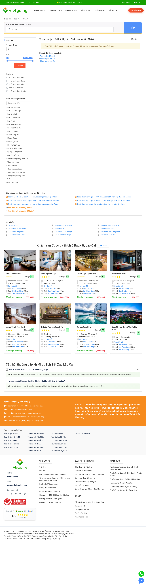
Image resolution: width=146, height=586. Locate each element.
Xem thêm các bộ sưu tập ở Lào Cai (21, 211)
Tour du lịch (55, 10)
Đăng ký (137, 2)
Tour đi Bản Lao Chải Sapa (108, 225)
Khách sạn (39, 10)
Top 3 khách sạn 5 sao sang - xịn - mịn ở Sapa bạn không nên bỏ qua (33, 204)
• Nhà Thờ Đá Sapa (13, 145)
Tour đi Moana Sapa (106, 229)
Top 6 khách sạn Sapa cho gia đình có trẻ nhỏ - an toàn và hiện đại (101, 204)
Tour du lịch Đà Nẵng (35, 440)
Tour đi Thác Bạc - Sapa (61, 235)
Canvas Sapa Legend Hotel (87, 274)
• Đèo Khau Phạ (12, 183)
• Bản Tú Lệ (10, 121)
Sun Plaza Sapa (18, 293)
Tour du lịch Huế (57, 434)
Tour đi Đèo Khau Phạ (107, 235)
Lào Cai (17, 19)
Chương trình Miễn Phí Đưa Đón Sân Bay (54, 495)
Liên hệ (42, 471)
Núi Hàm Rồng (17, 291)
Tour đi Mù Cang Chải (15, 232)
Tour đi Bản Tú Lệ (59, 229)
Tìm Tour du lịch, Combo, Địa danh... (19, 25)
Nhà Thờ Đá (16, 288)
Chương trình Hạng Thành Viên (50, 502)
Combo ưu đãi (71, 10)
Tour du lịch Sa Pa (10, 440)
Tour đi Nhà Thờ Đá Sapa (62, 232)
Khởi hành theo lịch (16, 88)
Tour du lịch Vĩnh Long (59, 447)
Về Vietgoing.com (81, 517)
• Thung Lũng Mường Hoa (15, 172)
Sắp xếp (135, 39)
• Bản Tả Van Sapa (13, 118)
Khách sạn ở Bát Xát (47, 59)
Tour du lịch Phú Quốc (59, 440)
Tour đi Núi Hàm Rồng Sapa (109, 232)
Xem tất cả (103, 246)
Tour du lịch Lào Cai (47, 56)
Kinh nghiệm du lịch (82, 510)
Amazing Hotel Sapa (48, 274)
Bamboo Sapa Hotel (84, 327)
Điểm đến (99, 10)
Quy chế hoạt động (82, 485)
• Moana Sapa (11, 138)
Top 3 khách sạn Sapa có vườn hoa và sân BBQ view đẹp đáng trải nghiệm (104, 197)
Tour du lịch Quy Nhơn (59, 451)
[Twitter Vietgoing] (16, 494)
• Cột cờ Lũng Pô (12, 135)
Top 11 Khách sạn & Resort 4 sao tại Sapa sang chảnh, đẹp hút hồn (32, 197)
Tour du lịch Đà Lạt (34, 451)
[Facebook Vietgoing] (7, 494)
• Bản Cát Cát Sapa (13, 107)
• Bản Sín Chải (11, 114)
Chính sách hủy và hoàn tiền (85, 478)
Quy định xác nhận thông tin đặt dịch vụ (89, 474)
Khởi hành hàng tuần (16, 84)
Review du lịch (80, 506)
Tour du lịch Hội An (35, 444)
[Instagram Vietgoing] (12, 494)
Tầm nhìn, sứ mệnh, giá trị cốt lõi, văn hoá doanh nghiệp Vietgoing (54, 479)
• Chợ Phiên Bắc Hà (13, 124)
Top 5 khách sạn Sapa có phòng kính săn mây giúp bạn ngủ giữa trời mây (103, 200)
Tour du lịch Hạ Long (11, 444)
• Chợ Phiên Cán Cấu (13, 128)
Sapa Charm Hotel (119, 274)
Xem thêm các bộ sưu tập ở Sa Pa (20, 208)
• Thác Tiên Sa (11, 165)
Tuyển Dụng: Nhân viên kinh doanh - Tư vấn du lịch (126, 474)
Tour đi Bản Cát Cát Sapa (62, 225)
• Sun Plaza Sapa (12, 155)
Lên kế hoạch (136, 10)
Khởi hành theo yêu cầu (17, 91)
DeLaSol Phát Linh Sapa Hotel (52, 327)
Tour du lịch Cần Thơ (58, 437)
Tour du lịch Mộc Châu (36, 437)
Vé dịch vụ (85, 10)
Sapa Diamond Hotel (13, 274)
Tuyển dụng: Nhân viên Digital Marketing (125, 479)
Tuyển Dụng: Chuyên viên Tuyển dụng (123, 490)
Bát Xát (25, 19)
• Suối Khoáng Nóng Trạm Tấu (17, 159)
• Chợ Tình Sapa (12, 131)
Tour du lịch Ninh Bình (36, 434)
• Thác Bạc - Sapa (12, 162)
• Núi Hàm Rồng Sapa (14, 148)
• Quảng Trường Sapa (14, 152)
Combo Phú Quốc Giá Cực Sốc (70, 2)
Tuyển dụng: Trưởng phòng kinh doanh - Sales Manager (124, 468)
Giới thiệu (42, 467)
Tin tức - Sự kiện (81, 513)
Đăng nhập (125, 2)
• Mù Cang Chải (12, 141)
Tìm (133, 28)
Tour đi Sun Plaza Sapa (15, 235)
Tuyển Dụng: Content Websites (121, 483)
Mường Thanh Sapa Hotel (15, 327)
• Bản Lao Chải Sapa (13, 111)
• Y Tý (8, 179)
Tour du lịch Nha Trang (36, 447)
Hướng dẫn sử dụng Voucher (49, 491)
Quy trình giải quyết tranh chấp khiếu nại (89, 489)
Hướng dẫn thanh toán (47, 488)
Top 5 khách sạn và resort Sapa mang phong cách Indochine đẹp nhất (33, 200)
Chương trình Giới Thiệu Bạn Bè (50, 499)
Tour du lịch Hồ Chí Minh (13, 437)
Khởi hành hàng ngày (16, 77)
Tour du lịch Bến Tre (58, 444)
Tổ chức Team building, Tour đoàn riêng (89, 502)
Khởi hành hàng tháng (17, 81)
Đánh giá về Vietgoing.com (49, 484)
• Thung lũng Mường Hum (15, 176)
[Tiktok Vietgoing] (24, 494)
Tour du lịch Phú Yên (82, 434)
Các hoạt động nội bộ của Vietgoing (52, 474)
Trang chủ (7, 19)
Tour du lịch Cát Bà (11, 447)
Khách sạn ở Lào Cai (47, 61)
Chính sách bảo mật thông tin (85, 482)
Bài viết (113, 10)
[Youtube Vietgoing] (20, 494)
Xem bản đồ (11, 286)
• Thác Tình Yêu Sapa (14, 169)
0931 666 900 (33, 2)
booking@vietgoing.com (17, 485)
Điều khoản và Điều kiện (83, 467)
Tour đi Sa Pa (12, 225)
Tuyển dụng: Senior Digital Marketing (123, 487)
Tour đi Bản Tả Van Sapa (16, 229)
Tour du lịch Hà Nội (11, 434)
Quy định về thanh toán (83, 471)
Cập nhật (20, 65)
